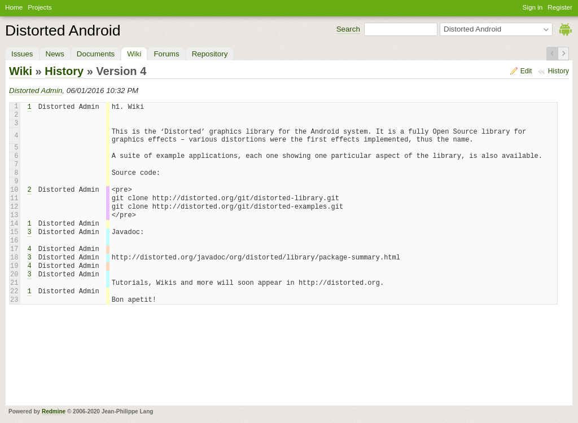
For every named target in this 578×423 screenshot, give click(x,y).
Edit (526, 71)
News (55, 54)
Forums (166, 54)
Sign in (533, 7)
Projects (39, 7)
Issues (22, 54)
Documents (96, 54)
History (558, 71)
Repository (210, 54)
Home (14, 7)
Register (560, 7)
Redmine (53, 411)
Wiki (134, 54)
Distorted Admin (35, 90)
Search (348, 29)
